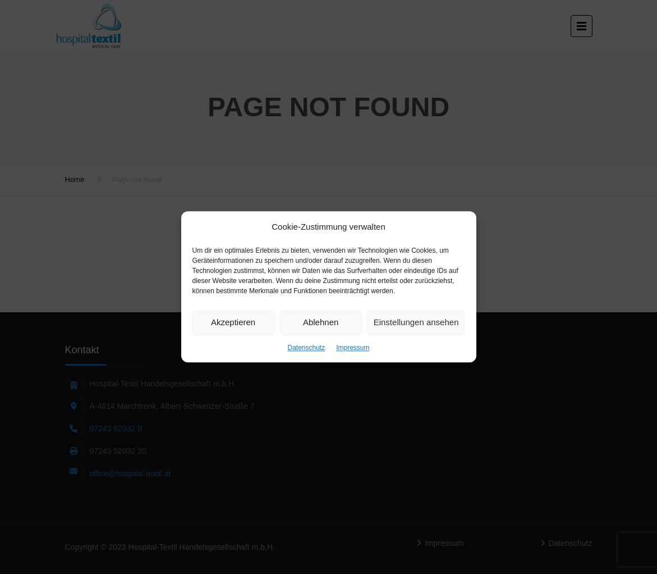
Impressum (352, 348)
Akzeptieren (233, 322)
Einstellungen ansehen (416, 322)
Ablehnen (320, 322)
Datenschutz (306, 348)
